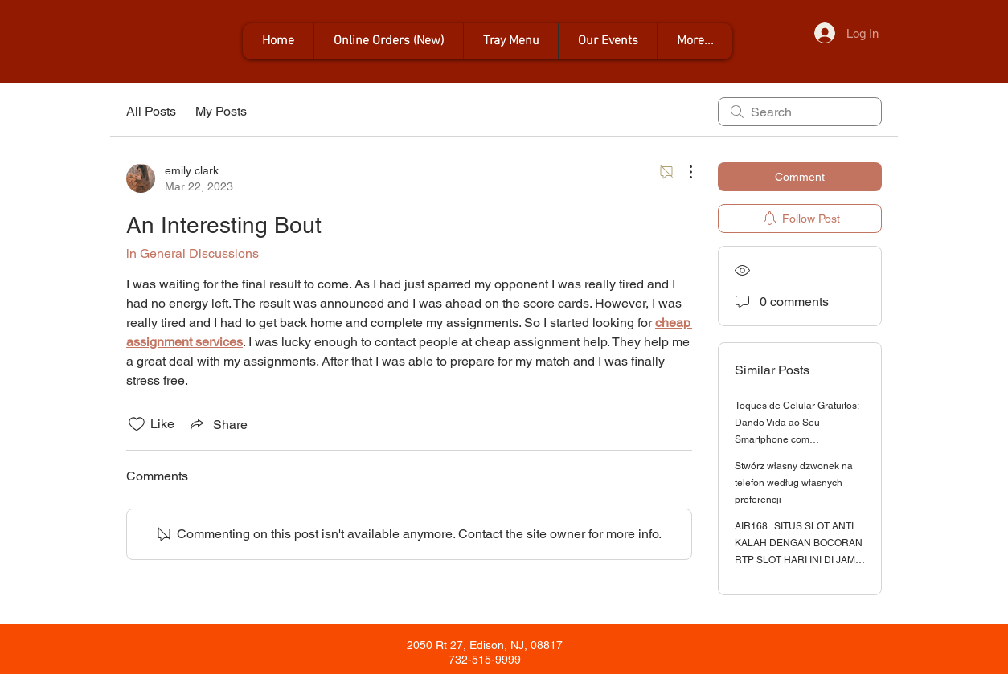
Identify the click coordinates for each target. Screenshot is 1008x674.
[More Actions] (682, 172)
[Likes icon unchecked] (136, 424)
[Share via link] (217, 424)
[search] (800, 111)
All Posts (151, 111)
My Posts (221, 111)
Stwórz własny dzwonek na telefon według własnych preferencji (794, 482)
